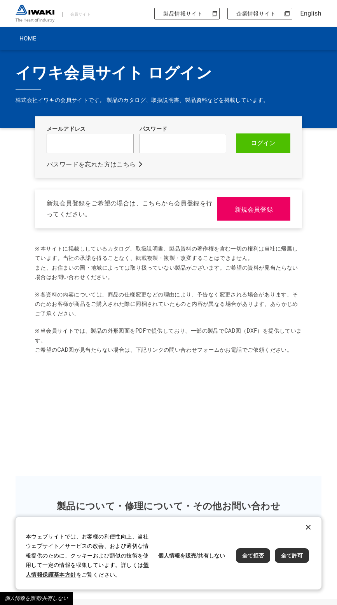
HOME (27, 38)
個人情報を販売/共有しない (36, 598)
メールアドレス (66, 129)
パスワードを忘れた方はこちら (91, 164)
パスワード (154, 129)
